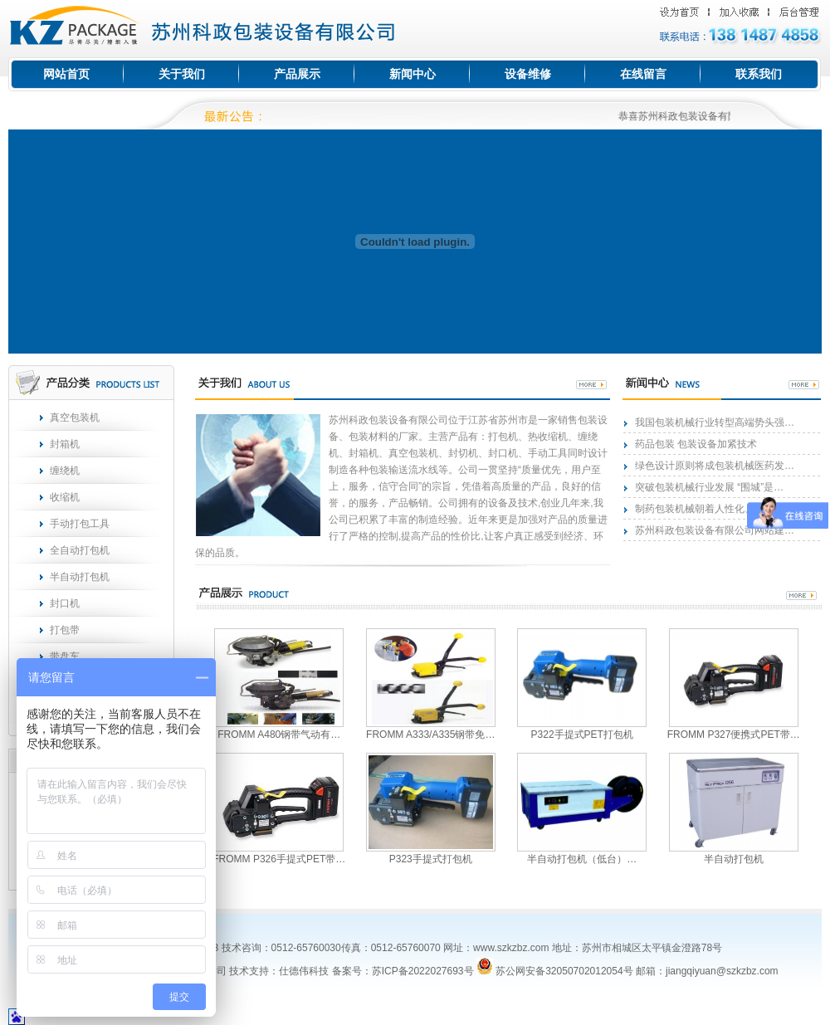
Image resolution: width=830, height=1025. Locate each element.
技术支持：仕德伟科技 (279, 971)
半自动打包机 (80, 577)
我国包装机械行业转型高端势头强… (714, 422)
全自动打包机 (80, 550)
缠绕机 (65, 470)
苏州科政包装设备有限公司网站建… (714, 530)
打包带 (65, 630)
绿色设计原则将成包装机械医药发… (714, 465)
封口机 (65, 603)
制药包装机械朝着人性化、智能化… (714, 509)
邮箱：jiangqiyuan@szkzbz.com (707, 971)
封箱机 (65, 444)
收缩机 (65, 497)
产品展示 (297, 74)
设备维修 (528, 74)
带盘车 (65, 656)
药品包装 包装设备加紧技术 (696, 444)
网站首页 (66, 74)
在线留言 (643, 74)
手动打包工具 (80, 524)
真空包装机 (75, 417)
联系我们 (758, 74)
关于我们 (182, 74)
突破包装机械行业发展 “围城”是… (709, 487)
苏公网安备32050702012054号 (554, 971)
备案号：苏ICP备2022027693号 (401, 971)
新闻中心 (412, 74)
